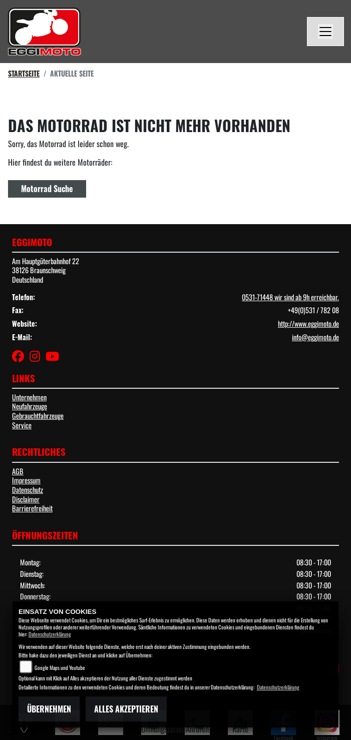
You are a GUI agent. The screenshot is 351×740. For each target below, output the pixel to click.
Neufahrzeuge (29, 406)
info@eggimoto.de (315, 337)
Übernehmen (49, 709)
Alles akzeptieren (126, 709)
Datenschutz (27, 489)
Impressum (26, 480)
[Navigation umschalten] (325, 31)
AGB (18, 471)
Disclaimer (26, 499)
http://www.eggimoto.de (308, 323)
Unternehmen (29, 397)
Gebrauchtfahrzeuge (38, 415)
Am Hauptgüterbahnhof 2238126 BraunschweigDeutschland (45, 270)
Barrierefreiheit (32, 508)
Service (22, 425)
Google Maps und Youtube (60, 667)
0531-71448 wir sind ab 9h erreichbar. (290, 297)
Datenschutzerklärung (50, 634)
